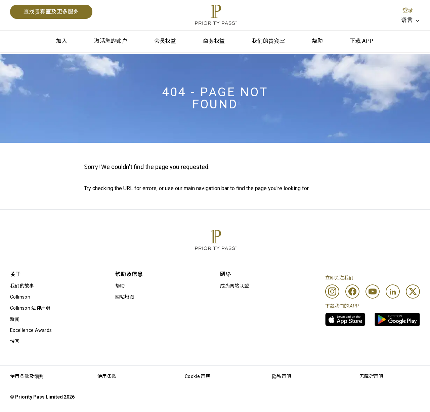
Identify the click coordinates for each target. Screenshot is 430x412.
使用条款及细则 (27, 376)
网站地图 (124, 297)
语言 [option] (407, 20)
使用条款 (107, 376)
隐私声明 (281, 376)
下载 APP (361, 41)
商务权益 (214, 41)
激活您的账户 (110, 41)
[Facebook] (352, 291)
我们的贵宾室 (268, 41)
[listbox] (410, 20)
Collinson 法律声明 (30, 308)
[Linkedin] (393, 291)
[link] (345, 319)
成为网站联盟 (234, 285)
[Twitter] (413, 291)
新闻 (15, 319)
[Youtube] (373, 291)
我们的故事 (22, 285)
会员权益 (165, 41)
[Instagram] (332, 291)
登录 (407, 10)
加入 (61, 41)
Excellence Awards (31, 330)
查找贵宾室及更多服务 (51, 11)
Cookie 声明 (198, 376)
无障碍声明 (371, 376)
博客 (15, 341)
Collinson (20, 297)
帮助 (317, 41)
